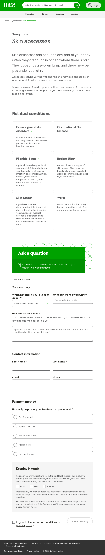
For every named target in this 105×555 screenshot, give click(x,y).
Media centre (21, 543)
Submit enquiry (80, 521)
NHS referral (22, 445)
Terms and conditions (13, 551)
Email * (16, 377)
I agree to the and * (39, 524)
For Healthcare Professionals (67, 543)
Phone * (57, 377)
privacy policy (24, 525)
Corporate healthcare (15, 546)
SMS (36, 486)
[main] (52, 279)
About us (8, 543)
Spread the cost (24, 426)
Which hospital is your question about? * (30, 296)
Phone (50, 486)
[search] (51, 5)
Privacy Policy (30, 507)
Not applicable (23, 454)
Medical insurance (25, 436)
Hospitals (29, 14)
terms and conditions (44, 522)
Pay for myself (23, 417)
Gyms (45, 14)
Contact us (36, 543)
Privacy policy (33, 551)
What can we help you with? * (70, 294)
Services (60, 14)
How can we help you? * (26, 313)
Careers (48, 543)
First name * (19, 361)
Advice (74, 14)
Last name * (60, 361)
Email (23, 486)
